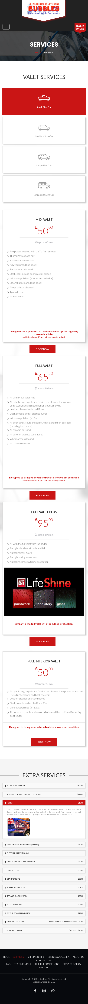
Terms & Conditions (47, 964)
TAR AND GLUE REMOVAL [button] (44, 896)
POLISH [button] (44, 803)
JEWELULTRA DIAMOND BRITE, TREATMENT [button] (44, 794)
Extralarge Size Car (44, 188)
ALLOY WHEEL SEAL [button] (44, 905)
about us (78, 957)
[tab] (44, 785)
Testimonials (22, 964)
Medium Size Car (44, 130)
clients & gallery (58, 957)
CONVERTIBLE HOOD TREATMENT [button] (44, 862)
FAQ (8, 964)
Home (6, 957)
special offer (36, 957)
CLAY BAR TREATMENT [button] (44, 922)
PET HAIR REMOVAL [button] (44, 930)
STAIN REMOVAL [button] (44, 879)
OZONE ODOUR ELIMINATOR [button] (44, 913)
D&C (53, 982)
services (18, 957)
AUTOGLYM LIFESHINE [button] (44, 786)
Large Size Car (44, 159)
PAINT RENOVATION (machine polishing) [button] (44, 844)
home (38, 52)
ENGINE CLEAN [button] (44, 870)
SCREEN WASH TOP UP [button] (44, 887)
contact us (43, 960)
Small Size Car (44, 101)
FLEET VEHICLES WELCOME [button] (17, 853)
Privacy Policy (72, 964)
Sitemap (44, 967)
